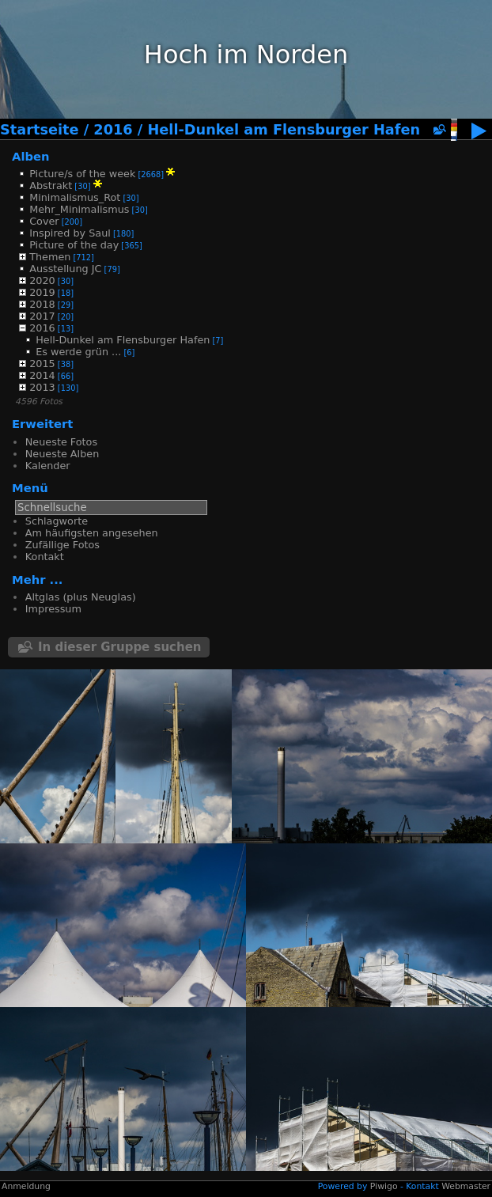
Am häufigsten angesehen (91, 533)
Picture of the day (74, 245)
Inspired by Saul (70, 233)
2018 (42, 304)
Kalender (47, 466)
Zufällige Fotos (62, 545)
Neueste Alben (62, 454)
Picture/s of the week (82, 174)
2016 (112, 130)
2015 (42, 363)
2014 (42, 375)
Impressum (53, 609)
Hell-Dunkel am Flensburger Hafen (283, 130)
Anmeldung (26, 1186)
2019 (42, 292)
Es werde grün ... (78, 352)
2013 (42, 387)
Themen (49, 257)
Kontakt (44, 557)
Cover (44, 221)
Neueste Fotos (61, 442)
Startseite (39, 130)
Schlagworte (56, 521)
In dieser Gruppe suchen (120, 647)
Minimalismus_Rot (74, 197)
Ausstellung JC (65, 269)
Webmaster (465, 1186)
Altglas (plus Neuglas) (80, 597)
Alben (31, 156)
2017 (42, 316)
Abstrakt (50, 185)
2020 (42, 280)
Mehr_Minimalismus (79, 209)
